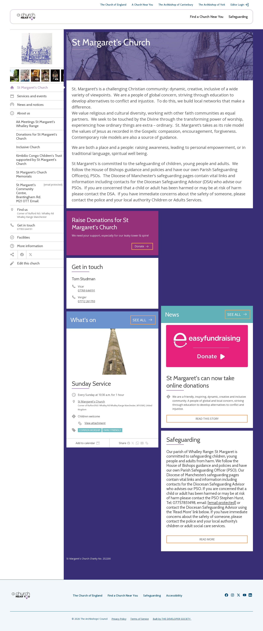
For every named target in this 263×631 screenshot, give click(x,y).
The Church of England (113, 4)
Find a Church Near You (206, 17)
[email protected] (221, 502)
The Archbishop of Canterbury (175, 4)
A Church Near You (142, 4)
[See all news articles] (237, 314)
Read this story (207, 419)
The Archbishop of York (211, 4)
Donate (141, 246)
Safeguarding (238, 17)
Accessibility (174, 595)
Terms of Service (139, 618)
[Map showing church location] (207, 257)
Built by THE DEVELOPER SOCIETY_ (172, 618)
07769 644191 (86, 290)
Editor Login (239, 5)
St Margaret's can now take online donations (200, 381)
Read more (207, 539)
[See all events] (143, 319)
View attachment (95, 423)
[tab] (87, 443)
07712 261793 (86, 301)
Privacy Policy (119, 618)
